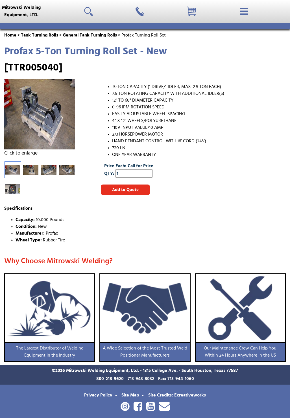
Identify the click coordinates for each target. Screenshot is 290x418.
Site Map (130, 395)
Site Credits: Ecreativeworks (177, 395)
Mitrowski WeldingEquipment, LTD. (21, 11)
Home (10, 35)
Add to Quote (125, 190)
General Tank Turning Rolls (90, 35)
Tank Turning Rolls (39, 35)
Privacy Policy (98, 395)
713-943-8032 (141, 378)
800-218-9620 (110, 378)
